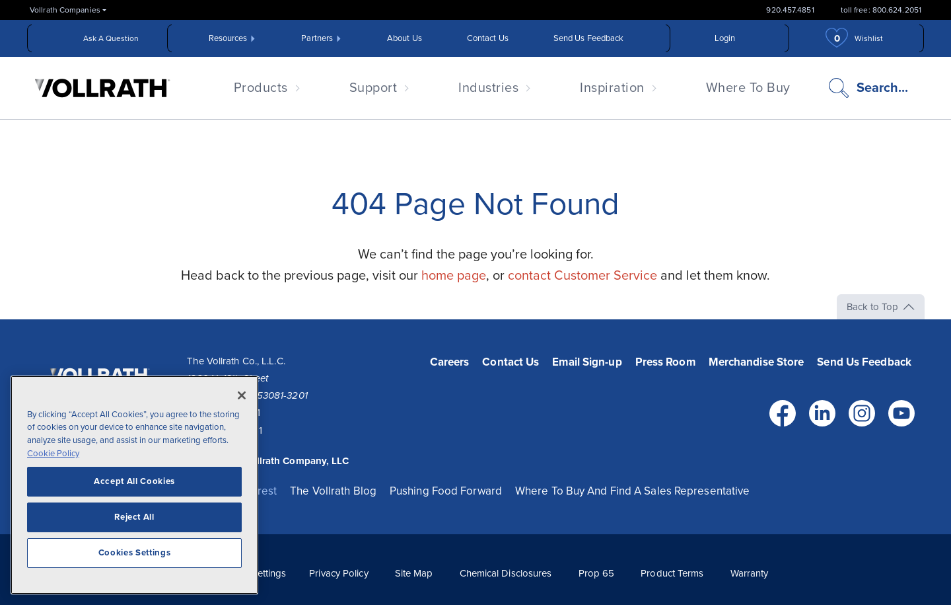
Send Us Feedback (588, 38)
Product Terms (672, 573)
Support (373, 88)
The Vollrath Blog (333, 491)
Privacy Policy (338, 573)
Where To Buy (748, 88)
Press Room (665, 362)
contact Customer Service (582, 276)
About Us (404, 38)
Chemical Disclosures (506, 573)
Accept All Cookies (134, 488)
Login (725, 38)
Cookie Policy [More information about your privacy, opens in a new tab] (53, 460)
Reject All (134, 523)
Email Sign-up (586, 362)
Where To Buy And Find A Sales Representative (632, 491)
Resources (228, 38)
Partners (317, 38)
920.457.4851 (790, 10)
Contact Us (488, 38)
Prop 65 (597, 573)
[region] (134, 491)
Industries (488, 88)
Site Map (414, 573)
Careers (450, 362)
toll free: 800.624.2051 (881, 10)
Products (261, 88)
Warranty (749, 573)
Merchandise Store (756, 362)
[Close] (241, 402)
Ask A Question (111, 38)
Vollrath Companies (65, 10)
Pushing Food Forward (446, 491)
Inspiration (612, 88)
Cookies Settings (134, 559)
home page (453, 276)
